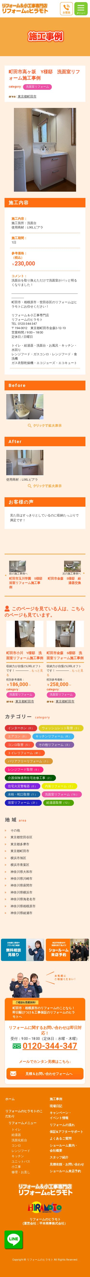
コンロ (16, 1145)
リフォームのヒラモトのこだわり (24, 1113)
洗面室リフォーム (37, 86)
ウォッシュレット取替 (61, 728)
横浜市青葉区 (20, 865)
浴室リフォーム (23, 802)
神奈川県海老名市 (23, 899)
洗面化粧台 (19, 1140)
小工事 (16, 1167)
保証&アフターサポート (66, 1131)
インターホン (21, 728)
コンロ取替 (19, 745)
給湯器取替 (58, 802)
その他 (15, 830)
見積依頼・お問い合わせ (67, 1164)
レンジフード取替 (24, 769)
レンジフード (21, 1151)
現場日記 (56, 1106)
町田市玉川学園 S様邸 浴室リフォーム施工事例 (27, 583)
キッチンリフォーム (53, 736)
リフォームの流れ (62, 1125)
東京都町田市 (27, 96)
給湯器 (16, 1135)
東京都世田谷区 (21, 837)
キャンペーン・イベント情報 (61, 1115)
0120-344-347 (50, 1046)
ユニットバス (21, 1161)
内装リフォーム (59, 786)
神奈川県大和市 (21, 872)
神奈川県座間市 (21, 885)
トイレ (16, 1129)
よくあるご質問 (61, 1138)
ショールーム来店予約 (65, 1171)
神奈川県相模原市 (23, 906)
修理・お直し (21, 1172)
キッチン (18, 1156)
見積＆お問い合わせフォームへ (48, 1074)
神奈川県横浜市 (21, 892)
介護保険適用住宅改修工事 (30, 778)
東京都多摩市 (20, 844)
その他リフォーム (55, 745)
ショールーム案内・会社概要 (64, 1148)
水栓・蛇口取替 (22, 794)
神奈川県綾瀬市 (21, 913)
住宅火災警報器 (22, 786)
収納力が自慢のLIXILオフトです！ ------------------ (24, 671)
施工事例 (56, 1099)
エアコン (18, 736)
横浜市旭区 (18, 858)
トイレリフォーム (25, 753)
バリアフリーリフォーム (29, 761)
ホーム (10, 1099)
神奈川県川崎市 (21, 878)
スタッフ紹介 (59, 1157)
